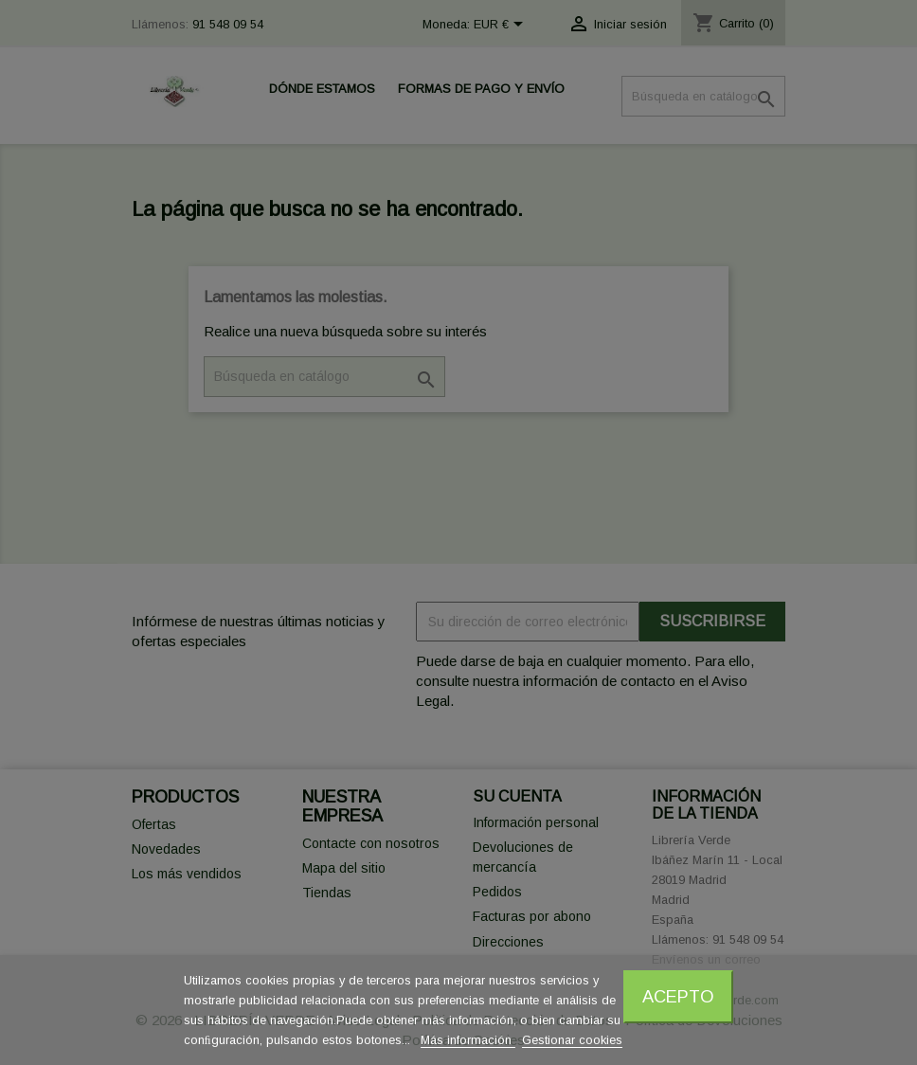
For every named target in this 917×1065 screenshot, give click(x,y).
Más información (468, 1040)
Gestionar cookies (572, 1040)
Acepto (678, 996)
